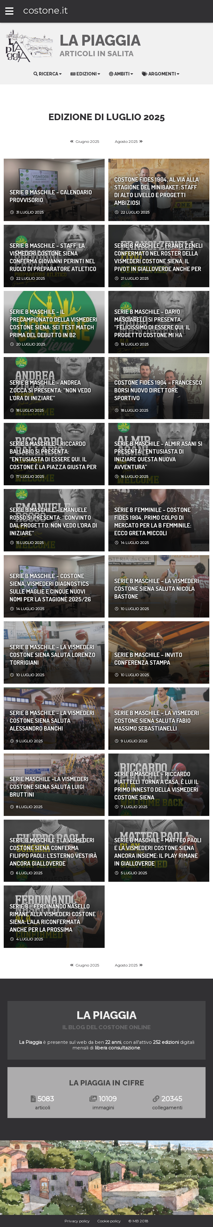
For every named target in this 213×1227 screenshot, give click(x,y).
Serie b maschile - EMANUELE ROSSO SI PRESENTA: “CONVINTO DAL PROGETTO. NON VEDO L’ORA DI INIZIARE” (53, 521)
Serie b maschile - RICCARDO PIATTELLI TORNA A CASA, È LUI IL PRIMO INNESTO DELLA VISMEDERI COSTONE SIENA (156, 785)
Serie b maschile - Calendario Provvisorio (51, 196)
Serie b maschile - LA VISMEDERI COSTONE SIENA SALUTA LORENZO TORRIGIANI (52, 654)
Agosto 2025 (126, 141)
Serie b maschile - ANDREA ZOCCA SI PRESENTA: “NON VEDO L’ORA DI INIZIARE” (50, 390)
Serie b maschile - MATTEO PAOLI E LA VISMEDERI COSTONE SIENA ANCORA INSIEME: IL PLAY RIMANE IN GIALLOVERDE (158, 851)
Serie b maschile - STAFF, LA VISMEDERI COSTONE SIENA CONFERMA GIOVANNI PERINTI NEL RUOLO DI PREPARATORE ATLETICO (53, 257)
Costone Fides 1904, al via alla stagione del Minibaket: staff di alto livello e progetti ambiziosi (156, 190)
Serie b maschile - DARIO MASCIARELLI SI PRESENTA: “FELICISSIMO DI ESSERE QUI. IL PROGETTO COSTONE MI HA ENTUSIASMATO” (152, 323)
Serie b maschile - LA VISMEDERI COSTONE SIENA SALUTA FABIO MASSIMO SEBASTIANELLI (156, 720)
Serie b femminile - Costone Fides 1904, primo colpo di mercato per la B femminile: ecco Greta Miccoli (152, 521)
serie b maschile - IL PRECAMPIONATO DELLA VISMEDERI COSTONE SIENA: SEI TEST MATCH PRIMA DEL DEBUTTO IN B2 (53, 323)
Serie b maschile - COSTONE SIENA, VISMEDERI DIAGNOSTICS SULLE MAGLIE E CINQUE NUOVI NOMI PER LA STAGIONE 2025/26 (50, 587)
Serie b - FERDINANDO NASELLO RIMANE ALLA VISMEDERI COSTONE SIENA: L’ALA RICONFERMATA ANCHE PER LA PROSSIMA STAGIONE (53, 917)
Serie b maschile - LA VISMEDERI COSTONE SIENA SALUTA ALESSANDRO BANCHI (52, 720)
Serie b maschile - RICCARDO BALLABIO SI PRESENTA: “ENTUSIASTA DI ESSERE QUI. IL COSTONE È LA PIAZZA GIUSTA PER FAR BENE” (53, 455)
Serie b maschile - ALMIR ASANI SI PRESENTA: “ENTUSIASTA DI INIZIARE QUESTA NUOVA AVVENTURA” (158, 455)
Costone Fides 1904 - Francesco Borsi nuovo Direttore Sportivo (158, 390)
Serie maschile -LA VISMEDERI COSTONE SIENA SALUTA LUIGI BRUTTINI (49, 786)
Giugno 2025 (87, 141)
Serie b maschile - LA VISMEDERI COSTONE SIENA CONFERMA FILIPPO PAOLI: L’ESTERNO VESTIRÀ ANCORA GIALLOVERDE (53, 851)
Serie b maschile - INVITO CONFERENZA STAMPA (148, 658)
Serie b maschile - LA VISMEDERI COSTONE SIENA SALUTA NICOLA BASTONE (156, 588)
